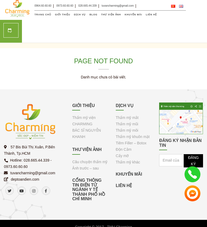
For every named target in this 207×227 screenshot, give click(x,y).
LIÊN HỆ (151, 14)
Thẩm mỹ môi (127, 110)
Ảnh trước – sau (85, 148)
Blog (94, 14)
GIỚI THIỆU (62, 14)
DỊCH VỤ (80, 14)
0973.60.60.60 (64, 5)
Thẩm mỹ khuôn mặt (133, 117)
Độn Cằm (124, 129)
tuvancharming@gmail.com (118, 5)
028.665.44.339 (87, 5)
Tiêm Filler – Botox (131, 123)
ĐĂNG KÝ (193, 141)
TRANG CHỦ (42, 14)
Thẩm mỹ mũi (127, 104)
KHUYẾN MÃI (133, 14)
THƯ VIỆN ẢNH (111, 14)
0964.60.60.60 (42, 5)
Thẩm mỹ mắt (127, 98)
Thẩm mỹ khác (128, 142)
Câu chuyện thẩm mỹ (89, 142)
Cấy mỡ (122, 136)
